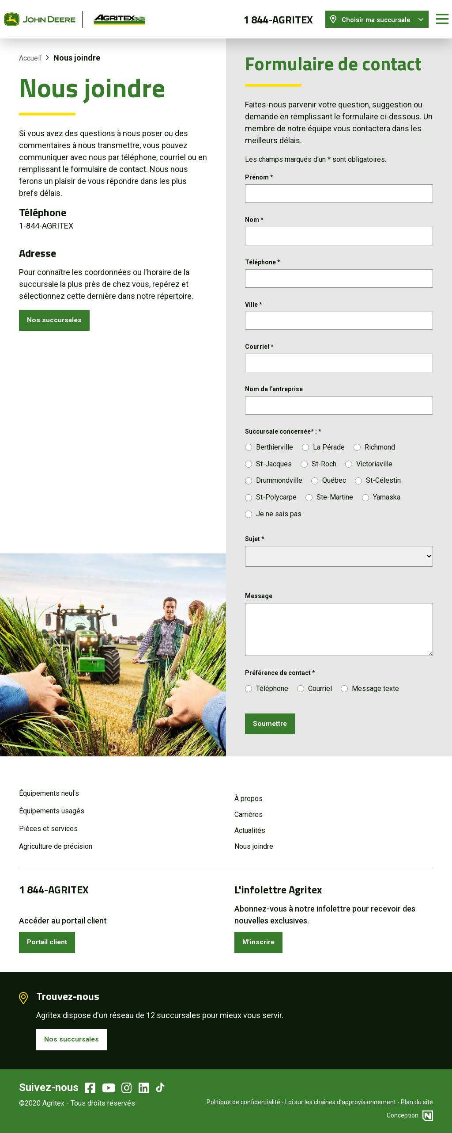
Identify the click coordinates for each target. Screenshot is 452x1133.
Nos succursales (58, 315)
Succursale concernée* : (283, 436)
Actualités (249, 825)
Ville (253, 303)
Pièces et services (48, 823)
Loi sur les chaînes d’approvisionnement (340, 1102)
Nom (254, 215)
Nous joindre (253, 841)
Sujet (254, 543)
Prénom (259, 171)
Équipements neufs (49, 788)
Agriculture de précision (55, 841)
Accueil (30, 51)
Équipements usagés (51, 805)
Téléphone (262, 259)
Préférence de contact (280, 677)
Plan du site (417, 1102)
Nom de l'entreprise (274, 392)
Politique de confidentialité (243, 1102)
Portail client (51, 938)
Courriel (259, 347)
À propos (248, 793)
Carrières (248, 809)
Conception (410, 1115)
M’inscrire (261, 938)
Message (258, 600)
